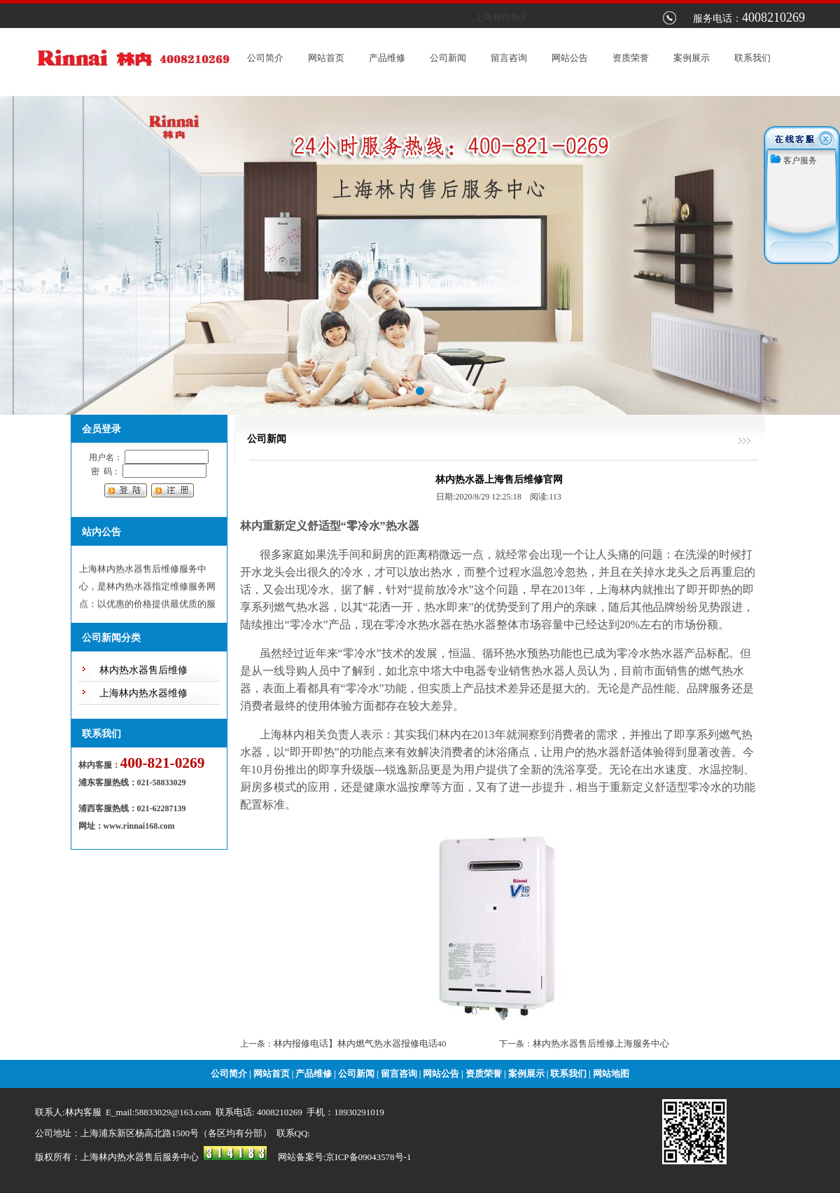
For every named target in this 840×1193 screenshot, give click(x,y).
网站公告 (570, 58)
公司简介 (265, 58)
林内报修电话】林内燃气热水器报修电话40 (360, 1043)
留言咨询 (509, 58)
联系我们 (752, 58)
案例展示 (691, 58)
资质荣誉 (630, 58)
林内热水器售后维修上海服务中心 (601, 1043)
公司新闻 (448, 58)
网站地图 (611, 1073)
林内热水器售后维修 (143, 670)
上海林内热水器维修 (143, 693)
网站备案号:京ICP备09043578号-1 (345, 1157)
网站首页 (326, 58)
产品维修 (387, 58)
